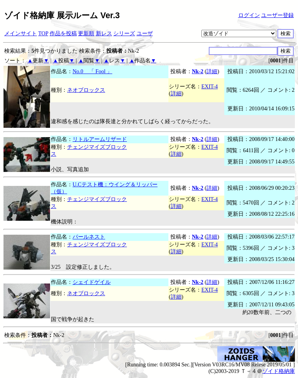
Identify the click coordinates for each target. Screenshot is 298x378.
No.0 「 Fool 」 (92, 71)
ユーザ (145, 33)
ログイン (249, 15)
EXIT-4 (209, 86)
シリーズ (124, 33)
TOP (43, 33)
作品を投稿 (63, 33)
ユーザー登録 (277, 15)
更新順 (86, 33)
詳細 (211, 71)
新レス (104, 33)
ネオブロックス (86, 90)
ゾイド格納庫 (278, 371)
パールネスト (89, 237)
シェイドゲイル (92, 282)
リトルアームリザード (100, 139)
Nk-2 (198, 71)
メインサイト (20, 33)
